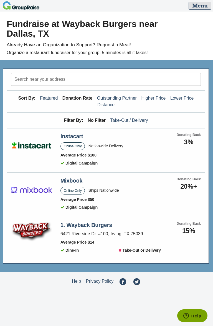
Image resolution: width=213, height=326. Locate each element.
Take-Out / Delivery (129, 120)
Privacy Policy (100, 281)
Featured (49, 98)
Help (76, 281)
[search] (106, 79)
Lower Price (182, 98)
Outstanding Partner (117, 98)
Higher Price (153, 98)
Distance (106, 104)
